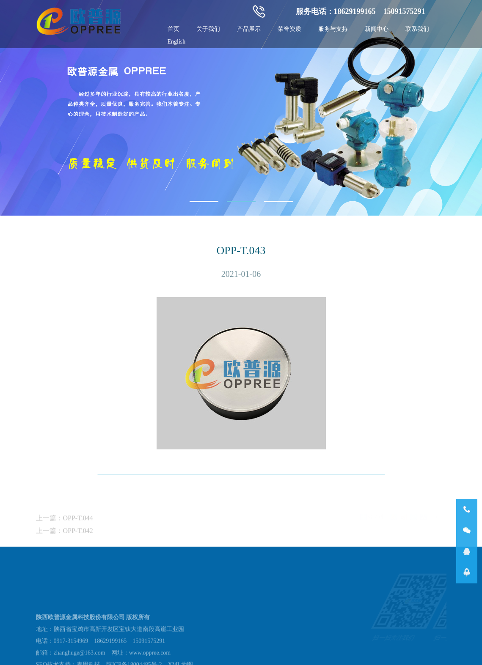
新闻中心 (376, 29)
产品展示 (249, 29)
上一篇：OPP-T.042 (64, 541)
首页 (173, 29)
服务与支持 (333, 29)
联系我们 (417, 29)
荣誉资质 (289, 29)
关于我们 (208, 29)
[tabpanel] (241, 108)
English (177, 41)
